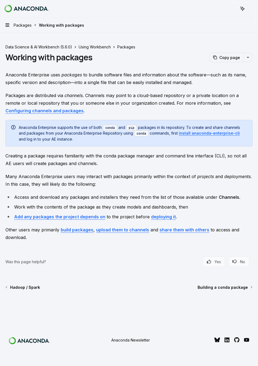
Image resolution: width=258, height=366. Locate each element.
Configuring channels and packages (44, 110)
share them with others (184, 229)
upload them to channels (122, 229)
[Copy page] (226, 57)
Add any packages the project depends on (59, 216)
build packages (77, 229)
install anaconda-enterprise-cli (209, 133)
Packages (126, 47)
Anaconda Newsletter (130, 340)
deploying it (163, 216)
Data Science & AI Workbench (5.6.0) (38, 47)
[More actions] (251, 9)
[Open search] (232, 8)
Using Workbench (95, 47)
